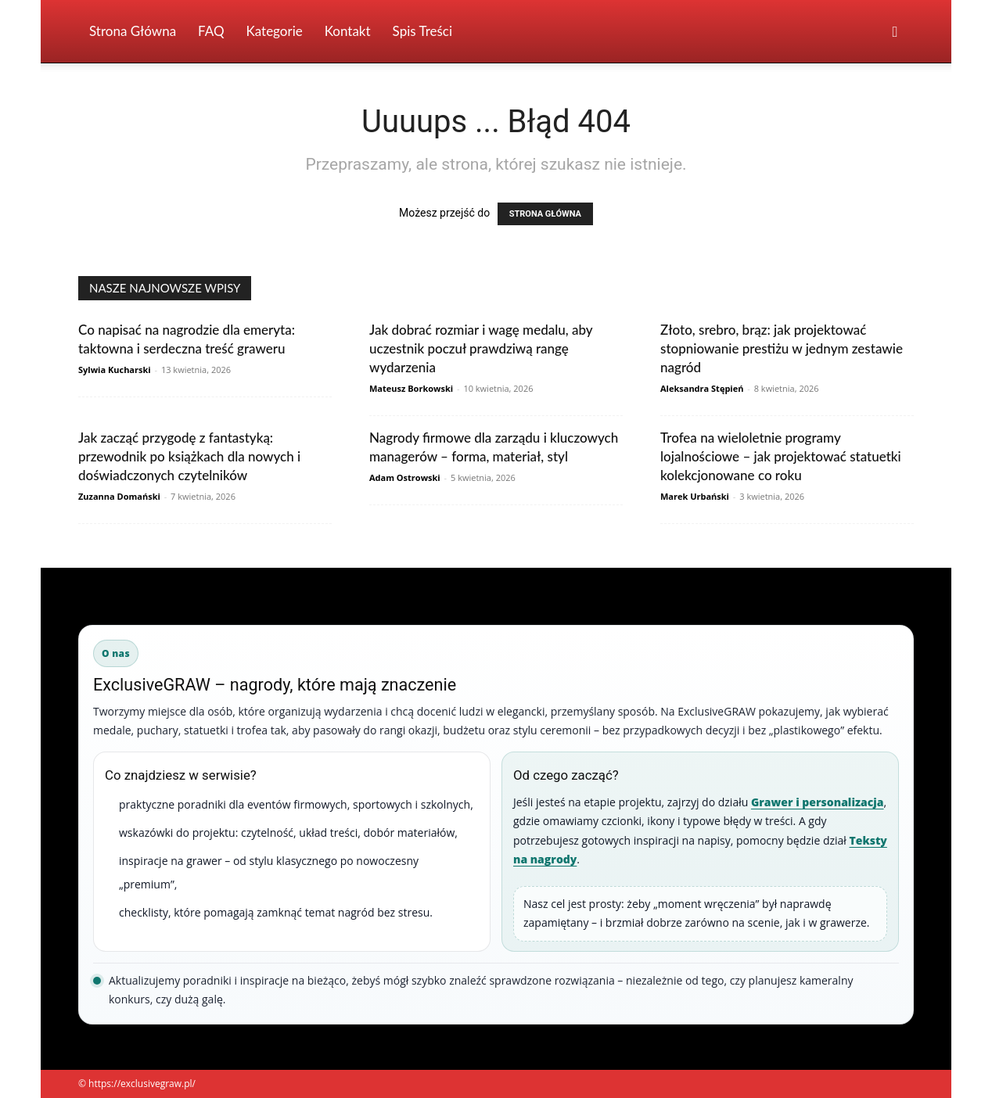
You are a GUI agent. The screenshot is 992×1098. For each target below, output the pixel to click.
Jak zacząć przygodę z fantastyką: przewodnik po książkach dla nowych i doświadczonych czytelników (189, 456)
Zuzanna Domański (119, 496)
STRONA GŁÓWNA (545, 214)
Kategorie (274, 31)
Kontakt (348, 31)
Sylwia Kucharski (114, 369)
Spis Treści (422, 31)
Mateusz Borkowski (411, 388)
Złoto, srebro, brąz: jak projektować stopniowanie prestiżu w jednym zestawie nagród (781, 348)
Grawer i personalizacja (817, 802)
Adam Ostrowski (404, 477)
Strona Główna (132, 31)
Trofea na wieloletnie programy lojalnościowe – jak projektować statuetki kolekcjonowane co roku (780, 456)
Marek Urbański (694, 496)
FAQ (211, 31)
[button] (895, 32)
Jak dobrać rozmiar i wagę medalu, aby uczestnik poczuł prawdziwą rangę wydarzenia (480, 348)
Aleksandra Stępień (701, 388)
